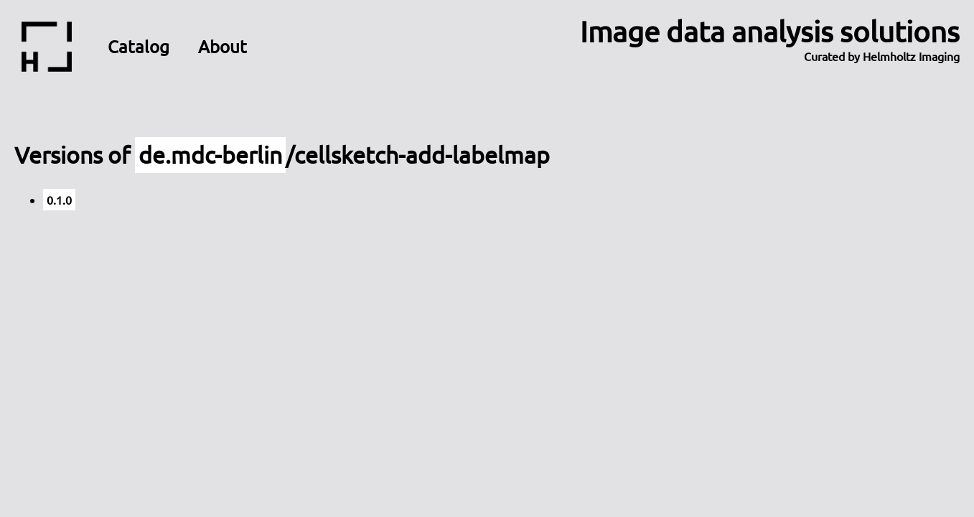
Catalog (138, 46)
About (222, 46)
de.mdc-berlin (210, 155)
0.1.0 (59, 199)
